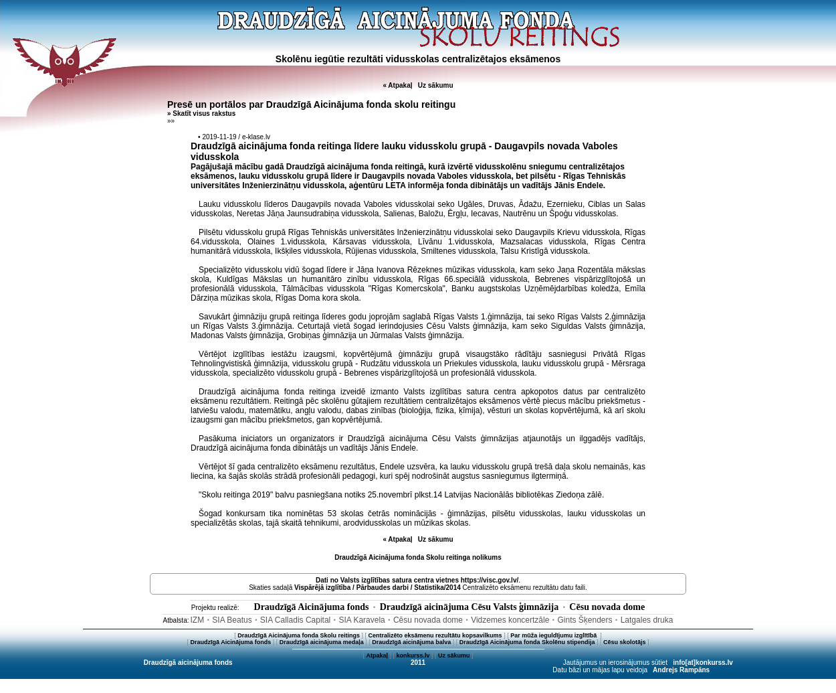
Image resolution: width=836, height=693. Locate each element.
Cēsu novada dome (607, 607)
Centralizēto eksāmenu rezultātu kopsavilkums (435, 635)
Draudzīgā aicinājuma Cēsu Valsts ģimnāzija (469, 607)
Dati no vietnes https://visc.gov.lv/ (417, 580)
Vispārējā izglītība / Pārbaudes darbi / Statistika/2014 (377, 587)
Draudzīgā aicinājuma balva (411, 642)
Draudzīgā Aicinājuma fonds (311, 607)
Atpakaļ (377, 655)
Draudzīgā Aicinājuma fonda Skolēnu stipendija (527, 642)
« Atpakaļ (397, 85)
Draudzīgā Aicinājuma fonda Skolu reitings (298, 635)
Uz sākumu (435, 85)
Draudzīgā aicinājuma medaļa (322, 642)
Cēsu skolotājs (624, 642)
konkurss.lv (412, 655)
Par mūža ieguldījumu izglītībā (554, 635)
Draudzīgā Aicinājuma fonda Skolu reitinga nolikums (418, 557)
